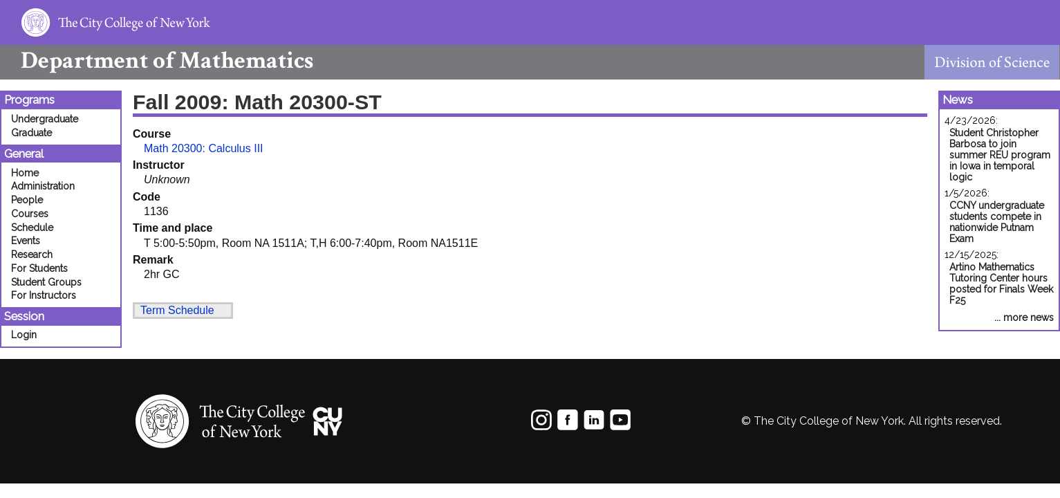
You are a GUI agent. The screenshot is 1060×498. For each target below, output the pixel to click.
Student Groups (46, 282)
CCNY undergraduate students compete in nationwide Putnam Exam (996, 222)
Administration (43, 186)
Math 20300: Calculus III (203, 148)
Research (32, 254)
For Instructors (43, 295)
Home (25, 172)
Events (25, 240)
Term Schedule (177, 310)
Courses (29, 213)
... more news (1024, 317)
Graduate (31, 132)
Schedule (32, 227)
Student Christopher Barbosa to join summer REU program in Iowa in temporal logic (999, 155)
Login (24, 334)
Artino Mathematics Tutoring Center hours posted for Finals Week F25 (1001, 283)
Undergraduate (44, 118)
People (27, 199)
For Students (39, 268)
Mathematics (156, 60)
